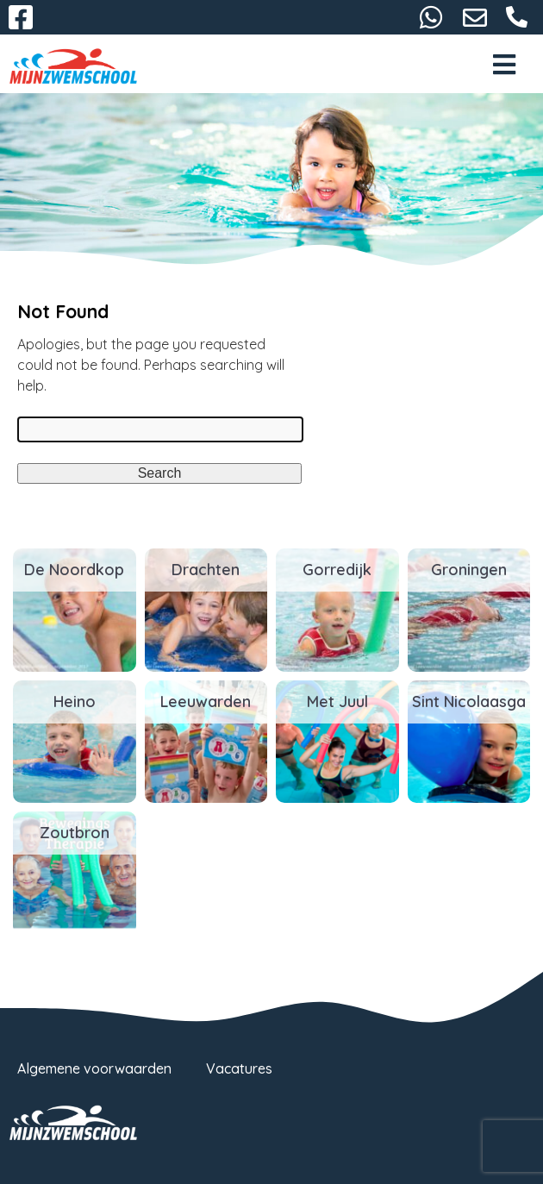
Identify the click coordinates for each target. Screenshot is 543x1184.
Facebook (21, 17)
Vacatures (239, 1068)
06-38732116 (431, 17)
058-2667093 (517, 17)
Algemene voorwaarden (94, 1068)
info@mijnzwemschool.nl (475, 17)
